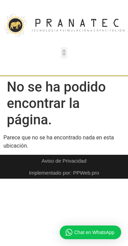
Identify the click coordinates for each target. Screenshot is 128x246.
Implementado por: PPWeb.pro (64, 173)
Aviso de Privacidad (64, 161)
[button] (64, 52)
